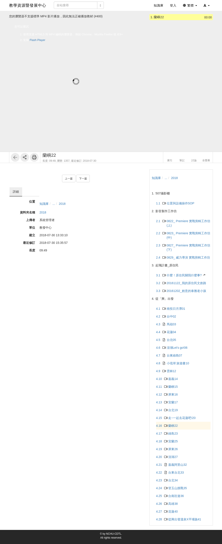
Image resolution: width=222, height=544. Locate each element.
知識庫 (44, 203)
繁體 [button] (190, 5)
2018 (62, 203)
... (53, 203)
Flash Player (37, 40)
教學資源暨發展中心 (27, 5)
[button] (206, 5)
